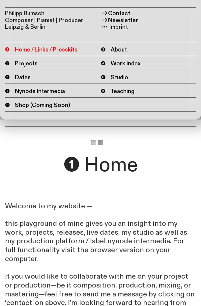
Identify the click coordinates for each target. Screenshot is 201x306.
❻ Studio (114, 77)
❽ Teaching (117, 91)
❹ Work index (121, 63)
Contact (115, 13)
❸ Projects (21, 63)
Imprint (114, 27)
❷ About (114, 49)
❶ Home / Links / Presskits (41, 49)
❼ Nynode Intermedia (35, 91)
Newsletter (119, 20)
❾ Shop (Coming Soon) (37, 105)
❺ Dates (18, 77)
